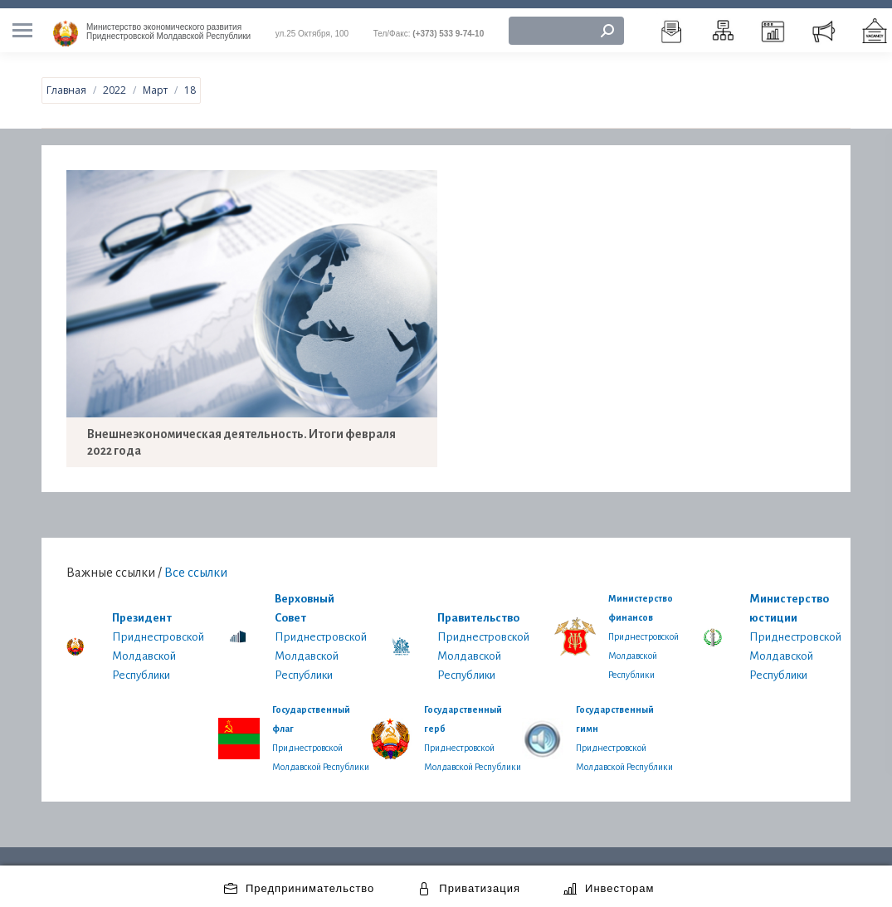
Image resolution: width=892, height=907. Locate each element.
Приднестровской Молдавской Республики (168, 23)
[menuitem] (672, 22)
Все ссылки (195, 564)
